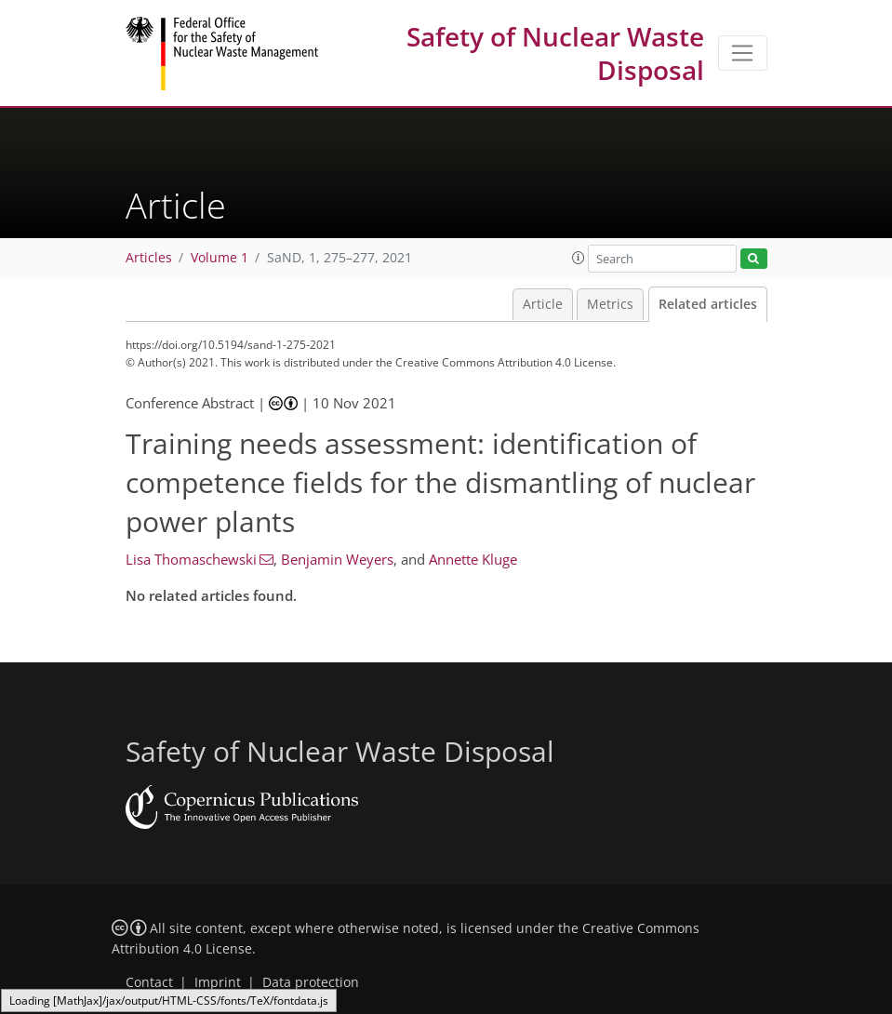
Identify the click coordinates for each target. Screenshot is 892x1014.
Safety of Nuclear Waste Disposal (555, 53)
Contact (149, 982)
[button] (578, 257)
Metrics (610, 304)
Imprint (217, 982)
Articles (149, 257)
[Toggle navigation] (742, 53)
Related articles (708, 304)
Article (543, 304)
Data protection (310, 982)
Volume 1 (219, 257)
